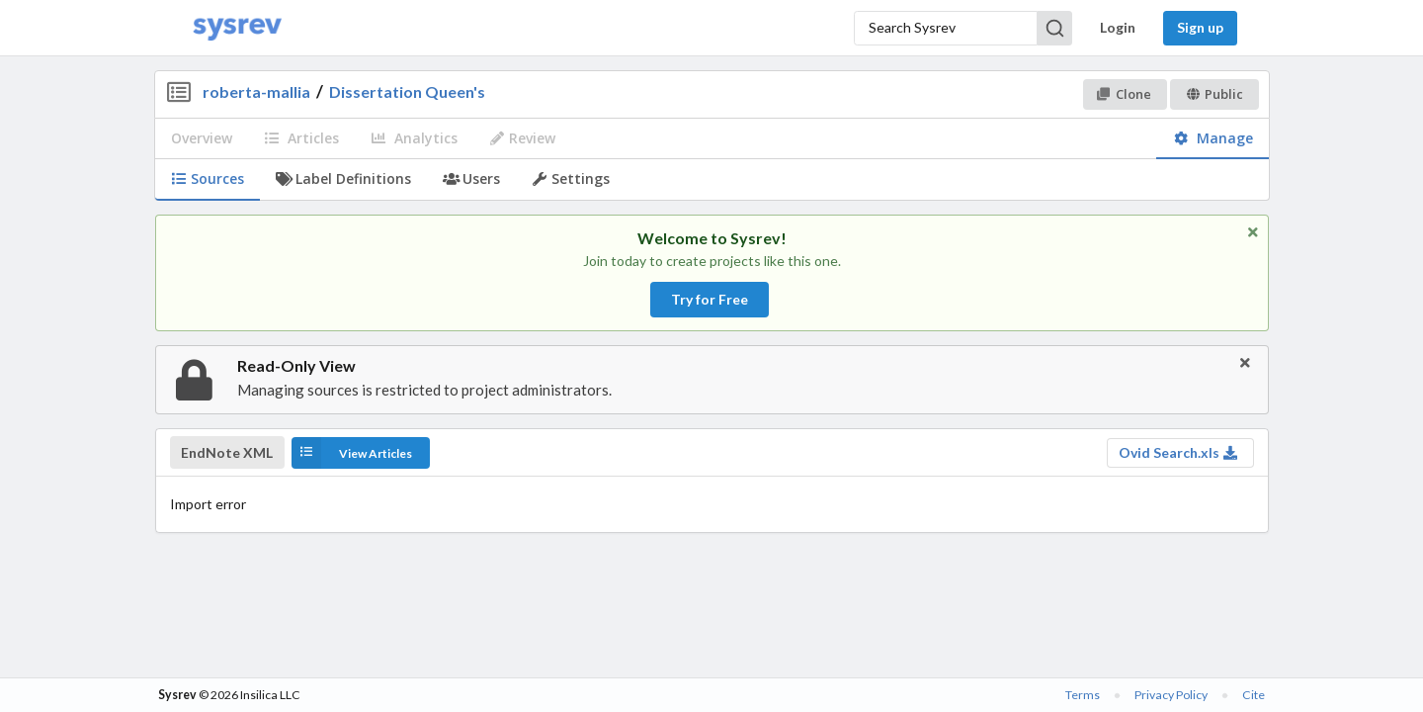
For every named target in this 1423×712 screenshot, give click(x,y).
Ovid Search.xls (1179, 452)
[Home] (237, 28)
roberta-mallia (256, 91)
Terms (1082, 694)
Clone (1124, 94)
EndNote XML (227, 453)
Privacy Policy (1171, 694)
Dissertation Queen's (407, 91)
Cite (1253, 694)
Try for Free (709, 299)
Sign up (1200, 27)
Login (1117, 27)
